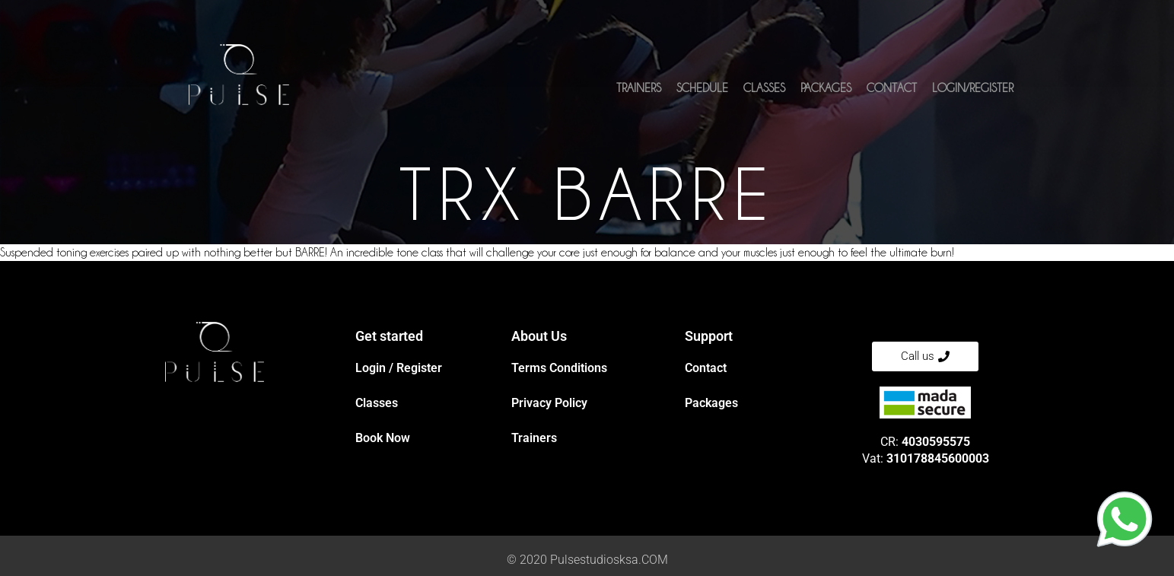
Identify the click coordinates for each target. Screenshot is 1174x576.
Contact (892, 89)
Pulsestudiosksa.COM (609, 559)
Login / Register (398, 368)
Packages (825, 89)
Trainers (638, 89)
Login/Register (972, 89)
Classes (764, 89)
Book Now (382, 438)
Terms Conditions (559, 368)
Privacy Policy (549, 403)
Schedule (702, 89)
